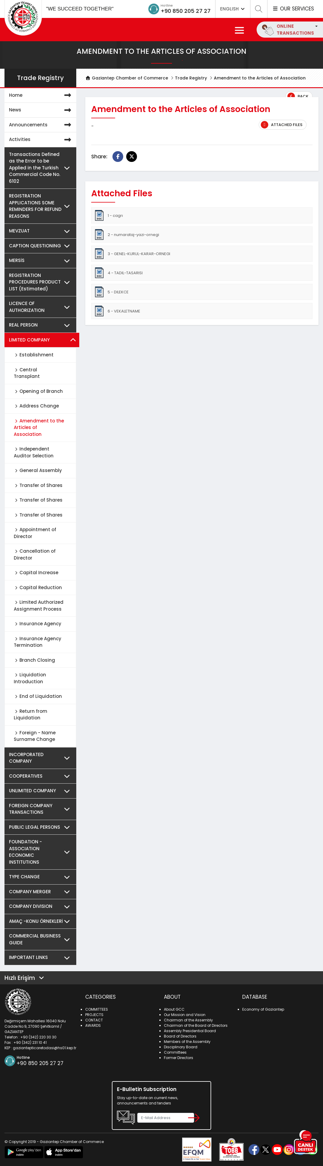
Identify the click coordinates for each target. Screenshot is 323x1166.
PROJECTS (94, 1014)
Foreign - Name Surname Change (35, 736)
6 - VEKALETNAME (117, 311)
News (41, 110)
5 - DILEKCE (111, 291)
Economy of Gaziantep (263, 1009)
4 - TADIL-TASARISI (118, 272)
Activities (41, 139)
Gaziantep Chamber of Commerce (126, 78)
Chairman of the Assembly (188, 1020)
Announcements (41, 125)
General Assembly (38, 470)
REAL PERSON (41, 325)
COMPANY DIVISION (41, 906)
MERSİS (41, 260)
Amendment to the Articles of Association (39, 427)
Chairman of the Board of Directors (196, 1025)
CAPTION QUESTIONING (41, 246)
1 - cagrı (108, 215)
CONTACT (94, 1020)
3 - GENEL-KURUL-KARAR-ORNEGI (132, 253)
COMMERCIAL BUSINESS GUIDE (41, 939)
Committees (175, 1052)
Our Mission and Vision (184, 1014)
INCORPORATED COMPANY (41, 758)
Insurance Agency (37, 623)
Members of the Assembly (187, 1041)
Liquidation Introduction (30, 678)
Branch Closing (34, 660)
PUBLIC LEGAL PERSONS (41, 827)
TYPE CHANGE (41, 877)
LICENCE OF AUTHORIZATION (41, 307)
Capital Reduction (38, 587)
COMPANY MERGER (41, 892)
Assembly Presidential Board (190, 1030)
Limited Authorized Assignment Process (38, 605)
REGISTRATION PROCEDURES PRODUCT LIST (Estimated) (41, 282)
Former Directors (178, 1057)
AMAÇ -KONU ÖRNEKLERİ (41, 921)
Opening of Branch (38, 391)
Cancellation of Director (35, 554)
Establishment (34, 355)
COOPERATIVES (41, 776)
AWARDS (93, 1025)
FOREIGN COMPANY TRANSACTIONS (41, 809)
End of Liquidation (38, 696)
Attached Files (281, 124)
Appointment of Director (35, 533)
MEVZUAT (41, 231)
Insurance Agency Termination (37, 642)
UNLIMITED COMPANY (41, 791)
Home (41, 95)
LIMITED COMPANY (42, 340)
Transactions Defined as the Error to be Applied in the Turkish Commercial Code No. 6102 (41, 168)
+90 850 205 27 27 (186, 11)
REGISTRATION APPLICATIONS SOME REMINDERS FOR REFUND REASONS (41, 206)
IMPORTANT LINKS (41, 957)
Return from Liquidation (30, 714)
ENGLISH (233, 9)
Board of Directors (180, 1036)
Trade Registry (191, 78)
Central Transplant (27, 373)
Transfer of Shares (38, 485)
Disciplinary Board (180, 1046)
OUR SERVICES (293, 8)
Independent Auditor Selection (34, 452)
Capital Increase (36, 572)
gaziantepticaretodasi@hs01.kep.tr (44, 1047)
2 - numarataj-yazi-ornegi (126, 234)
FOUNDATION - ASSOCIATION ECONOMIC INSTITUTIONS (41, 852)
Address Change (36, 406)
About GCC (174, 1009)
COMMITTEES (96, 1009)
